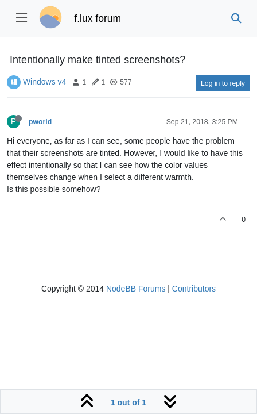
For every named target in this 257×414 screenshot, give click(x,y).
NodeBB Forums (135, 288)
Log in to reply (223, 83)
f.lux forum (97, 18)
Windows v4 (44, 81)
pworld (40, 122)
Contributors (194, 288)
